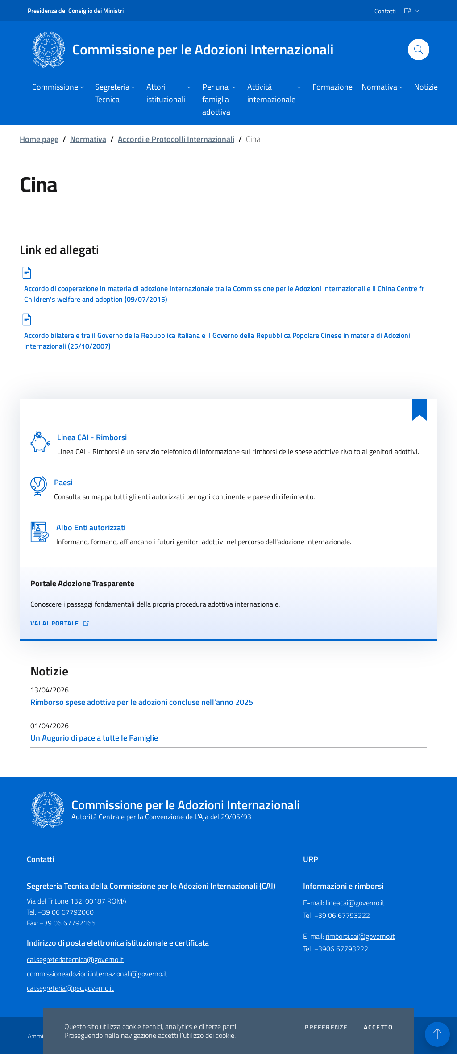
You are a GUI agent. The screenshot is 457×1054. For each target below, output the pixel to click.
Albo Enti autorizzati (90, 527)
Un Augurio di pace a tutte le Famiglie (94, 738)
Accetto (378, 1027)
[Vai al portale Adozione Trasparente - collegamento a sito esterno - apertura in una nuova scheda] (228, 623)
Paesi (63, 482)
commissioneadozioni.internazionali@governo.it (97, 973)
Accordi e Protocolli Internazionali (176, 139)
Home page (39, 139)
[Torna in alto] (437, 1034)
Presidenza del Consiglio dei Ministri (76, 10)
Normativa (88, 139)
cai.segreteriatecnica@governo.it (75, 959)
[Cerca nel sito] (418, 49)
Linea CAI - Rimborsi (92, 437)
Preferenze (326, 1027)
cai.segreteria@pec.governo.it (70, 988)
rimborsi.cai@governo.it (360, 936)
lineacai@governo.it (355, 902)
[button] (59, 87)
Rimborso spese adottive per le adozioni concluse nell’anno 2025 (141, 702)
